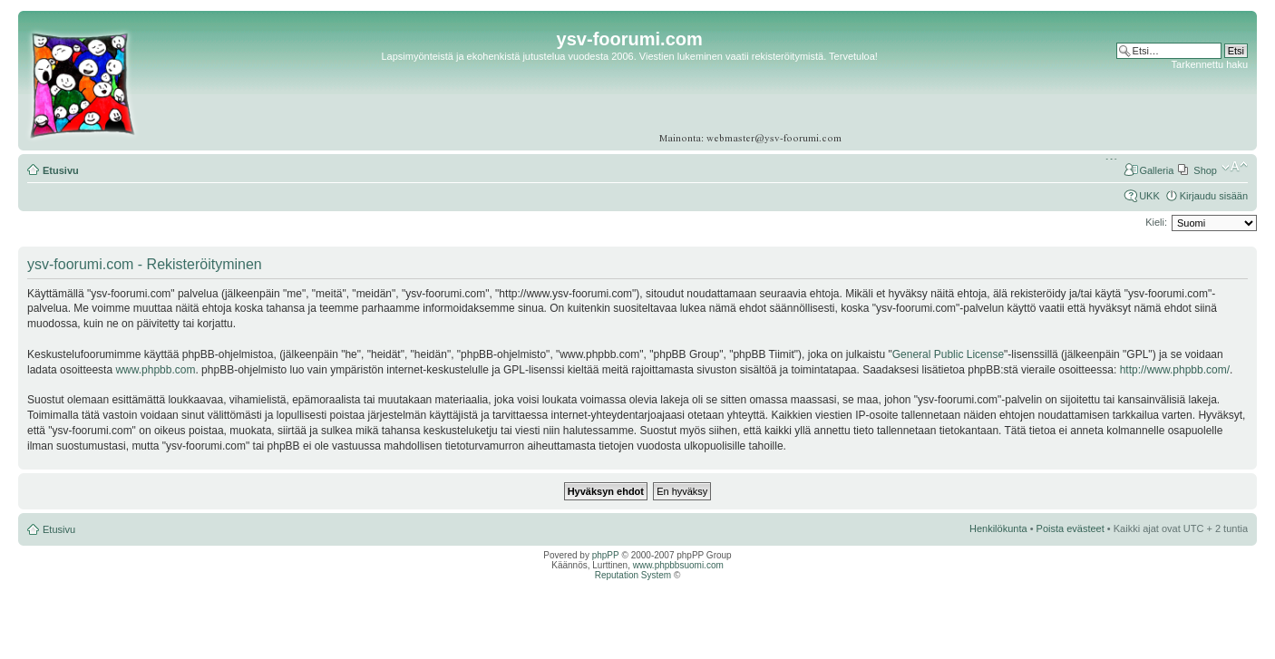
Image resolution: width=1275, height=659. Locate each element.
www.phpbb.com (155, 369)
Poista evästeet (1071, 528)
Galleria (1156, 170)
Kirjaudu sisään (1214, 195)
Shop (1205, 170)
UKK (1149, 195)
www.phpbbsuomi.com (678, 565)
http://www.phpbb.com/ (1175, 369)
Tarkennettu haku (1210, 64)
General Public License (948, 354)
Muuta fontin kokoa (1234, 167)
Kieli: (1156, 222)
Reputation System (633, 575)
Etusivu (61, 170)
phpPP (605, 555)
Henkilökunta (998, 528)
